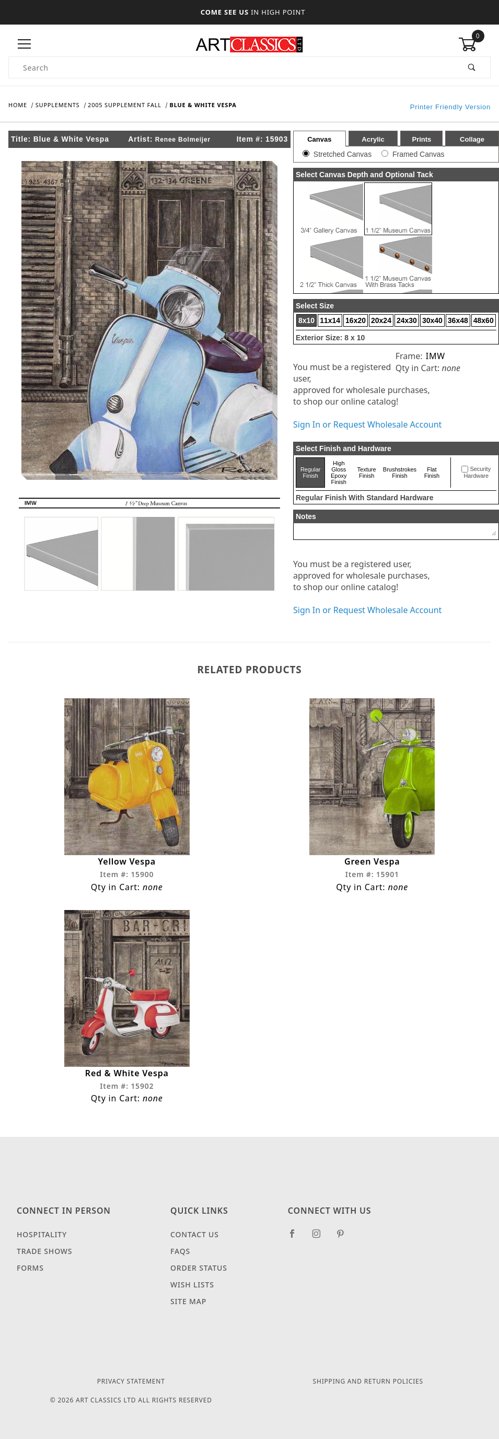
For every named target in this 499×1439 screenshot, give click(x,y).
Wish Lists (192, 1285)
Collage (472, 139)
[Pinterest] (344, 1237)
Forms (30, 1268)
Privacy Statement (131, 1381)
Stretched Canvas (343, 154)
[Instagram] (321, 1237)
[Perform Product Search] (472, 67)
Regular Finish (310, 472)
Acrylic (373, 139)
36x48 (458, 320)
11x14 (330, 320)
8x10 (306, 320)
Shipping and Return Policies (368, 1381)
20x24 (381, 320)
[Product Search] (231, 67)
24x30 (407, 320)
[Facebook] (296, 1237)
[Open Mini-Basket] (474, 44)
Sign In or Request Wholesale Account (367, 424)
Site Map (188, 1301)
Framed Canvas (418, 154)
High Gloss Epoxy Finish (339, 472)
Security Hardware (477, 472)
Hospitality (42, 1234)
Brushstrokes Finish (399, 472)
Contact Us (194, 1234)
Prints (421, 139)
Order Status (198, 1268)
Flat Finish (431, 472)
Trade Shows (44, 1251)
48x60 (483, 320)
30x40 (432, 320)
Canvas (319, 139)
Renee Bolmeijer (183, 139)
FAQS (180, 1251)
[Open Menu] (24, 44)
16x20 (355, 320)
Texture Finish (366, 472)
